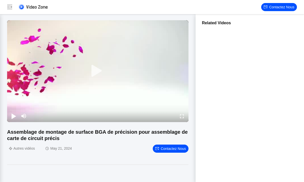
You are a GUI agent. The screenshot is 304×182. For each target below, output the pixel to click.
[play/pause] (14, 116)
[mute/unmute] (24, 116)
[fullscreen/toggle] (182, 116)
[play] (97, 71)
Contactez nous (279, 7)
